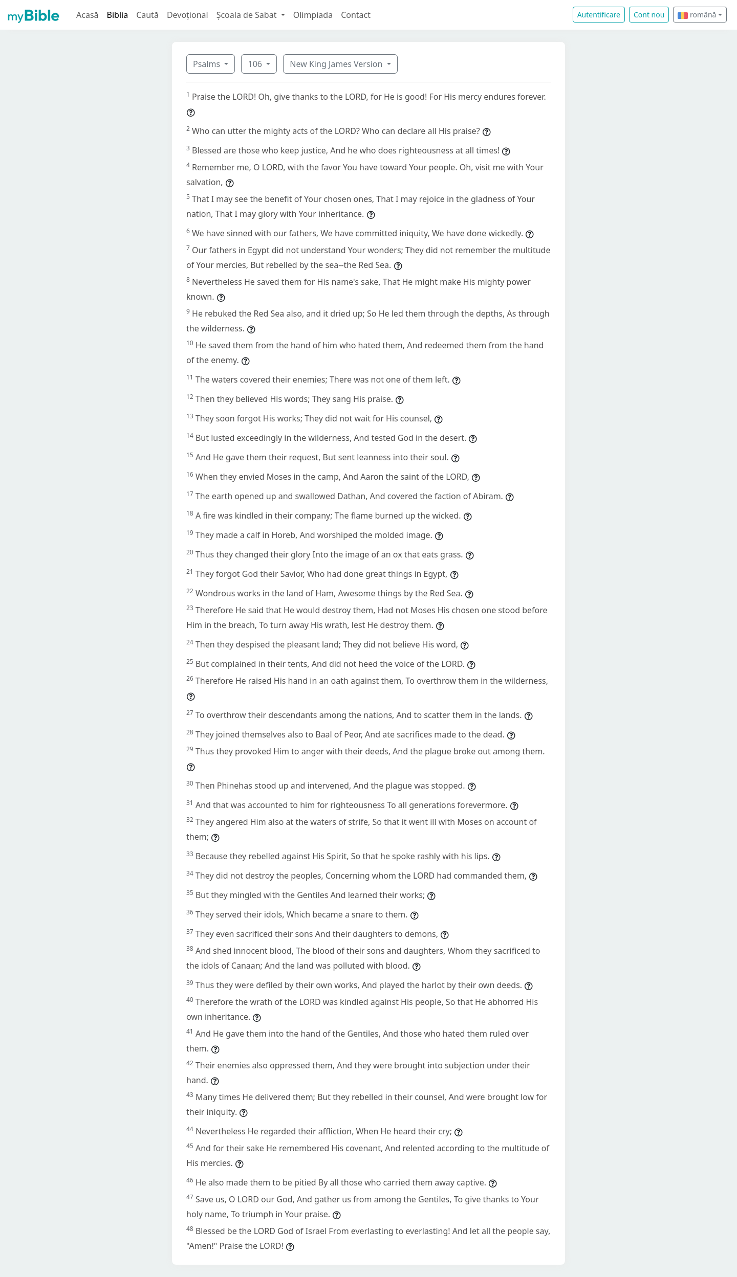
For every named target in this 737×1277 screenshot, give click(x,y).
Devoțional (187, 14)
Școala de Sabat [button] (247, 14)
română (697, 14)
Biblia (117, 14)
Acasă (87, 14)
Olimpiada (313, 14)
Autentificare (598, 14)
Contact (356, 14)
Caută (147, 14)
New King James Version (337, 64)
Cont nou (649, 14)
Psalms (207, 64)
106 (256, 64)
